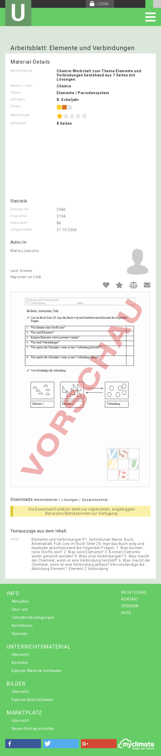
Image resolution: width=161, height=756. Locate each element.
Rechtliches (22, 625)
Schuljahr (17, 99)
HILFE (126, 613)
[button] (23, 743)
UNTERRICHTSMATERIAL (38, 647)
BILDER (16, 684)
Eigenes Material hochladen (37, 671)
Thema (15, 92)
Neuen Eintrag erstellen (33, 729)
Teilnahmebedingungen (33, 617)
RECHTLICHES (134, 592)
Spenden (20, 634)
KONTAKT (130, 599)
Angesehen (18, 216)
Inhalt (14, 539)
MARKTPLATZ (24, 713)
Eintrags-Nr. (19, 209)
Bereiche (20, 663)
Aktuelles (20, 601)
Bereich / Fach (21, 86)
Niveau (15, 106)
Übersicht (20, 654)
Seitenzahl (18, 123)
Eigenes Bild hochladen (32, 700)
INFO (13, 593)
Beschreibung (21, 71)
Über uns (20, 609)
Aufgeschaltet (21, 229)
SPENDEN (130, 606)
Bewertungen (20, 115)
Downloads (18, 223)
